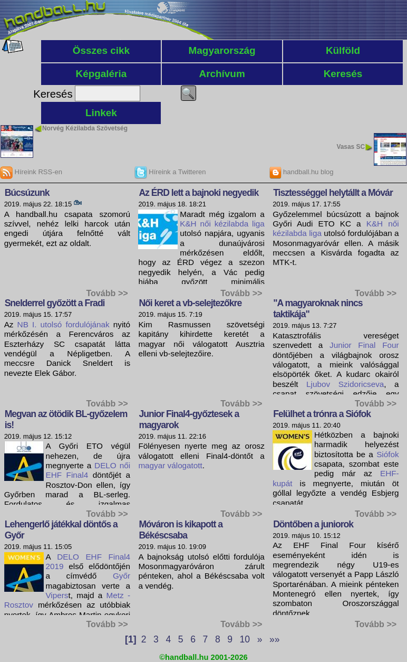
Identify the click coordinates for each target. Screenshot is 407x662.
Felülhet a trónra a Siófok (322, 414)
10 (245, 639)
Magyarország (222, 50)
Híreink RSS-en (31, 172)
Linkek (101, 112)
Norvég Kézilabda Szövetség (85, 128)
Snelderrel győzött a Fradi (55, 303)
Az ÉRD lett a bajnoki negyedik (198, 192)
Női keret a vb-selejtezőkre (190, 303)
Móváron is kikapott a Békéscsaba (180, 530)
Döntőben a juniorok (313, 524)
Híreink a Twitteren (170, 172)
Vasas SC (350, 146)
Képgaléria (101, 73)
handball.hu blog (301, 172)
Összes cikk (101, 50)
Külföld (343, 50)
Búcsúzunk (27, 192)
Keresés (343, 73)
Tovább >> (107, 293)
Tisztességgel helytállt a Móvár (333, 192)
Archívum (222, 73)
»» (274, 639)
